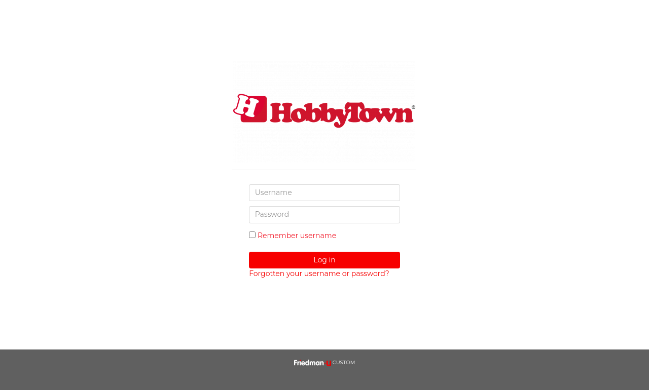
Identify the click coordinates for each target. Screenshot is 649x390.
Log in (324, 259)
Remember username (297, 235)
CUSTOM (324, 362)
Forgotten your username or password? (319, 273)
